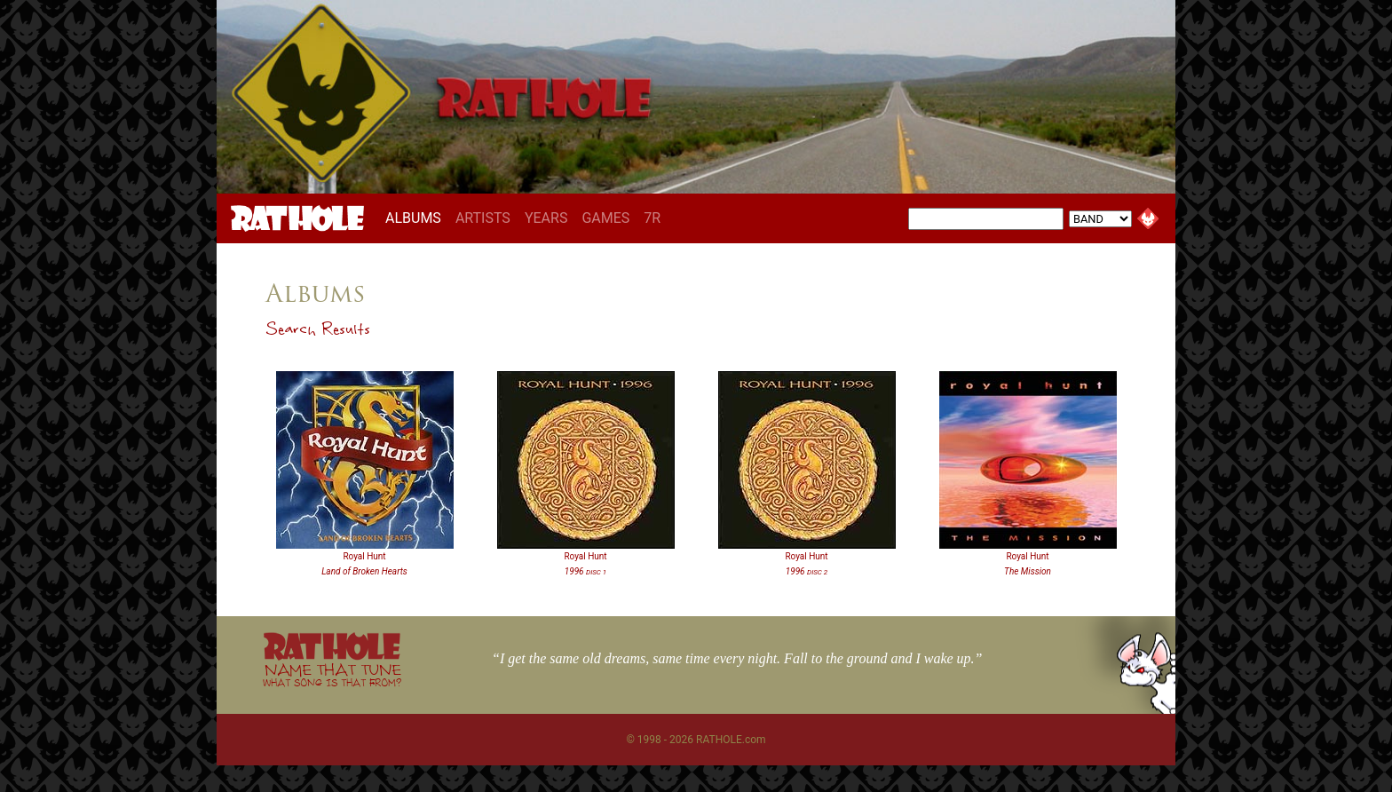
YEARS (546, 218)
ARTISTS (482, 218)
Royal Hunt (364, 556)
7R (652, 218)
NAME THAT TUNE (332, 674)
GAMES (605, 218)
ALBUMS (416, 217)
